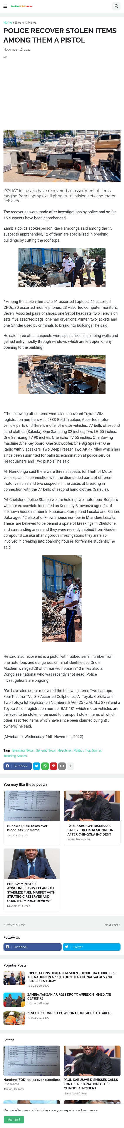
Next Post (111, 925)
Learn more (89, 1110)
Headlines (65, 750)
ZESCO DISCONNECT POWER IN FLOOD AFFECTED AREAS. (69, 1013)
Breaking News (25, 22)
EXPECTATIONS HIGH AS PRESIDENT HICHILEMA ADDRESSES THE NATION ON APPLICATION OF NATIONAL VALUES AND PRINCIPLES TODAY (71, 977)
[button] (5, 6)
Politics (79, 750)
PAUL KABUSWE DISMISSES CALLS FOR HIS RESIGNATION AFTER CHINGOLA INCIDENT (90, 830)
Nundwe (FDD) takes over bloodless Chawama (27, 828)
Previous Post (15, 925)
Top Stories (94, 750)
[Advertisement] (62, 90)
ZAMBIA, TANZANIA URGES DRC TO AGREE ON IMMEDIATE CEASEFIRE (69, 996)
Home (7, 22)
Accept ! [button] (14, 1119)
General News (46, 750)
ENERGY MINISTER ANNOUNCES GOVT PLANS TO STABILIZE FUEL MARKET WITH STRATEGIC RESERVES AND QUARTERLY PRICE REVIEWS (31, 892)
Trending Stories (15, 756)
